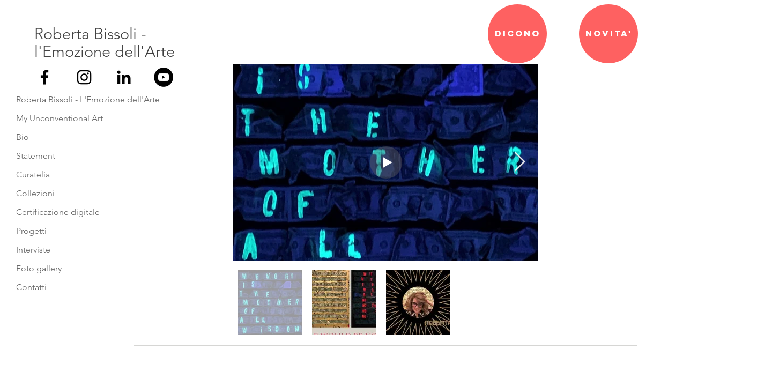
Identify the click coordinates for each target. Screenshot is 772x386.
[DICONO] (517, 33)
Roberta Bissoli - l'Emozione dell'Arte (104, 42)
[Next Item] (520, 162)
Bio (22, 137)
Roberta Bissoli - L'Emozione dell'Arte (88, 99)
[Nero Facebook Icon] (44, 77)
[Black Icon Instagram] (84, 77)
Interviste (33, 249)
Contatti (31, 287)
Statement (35, 156)
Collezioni (35, 193)
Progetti (31, 231)
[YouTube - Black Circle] (163, 77)
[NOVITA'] (608, 33)
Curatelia (33, 174)
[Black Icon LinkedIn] (123, 77)
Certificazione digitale (58, 212)
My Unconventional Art (59, 118)
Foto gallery (39, 268)
